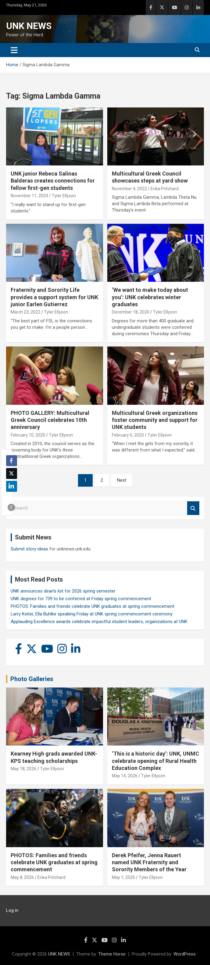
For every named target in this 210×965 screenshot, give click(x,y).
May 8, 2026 (22, 877)
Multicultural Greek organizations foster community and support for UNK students (155, 420)
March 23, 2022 (25, 312)
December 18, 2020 (130, 312)
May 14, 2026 (124, 775)
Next (121, 480)
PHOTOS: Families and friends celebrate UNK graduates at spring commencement (92, 606)
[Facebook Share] (11, 460)
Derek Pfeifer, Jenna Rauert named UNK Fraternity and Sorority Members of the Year (149, 862)
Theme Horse (112, 954)
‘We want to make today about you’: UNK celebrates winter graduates (150, 297)
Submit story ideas (29, 549)
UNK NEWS (29, 25)
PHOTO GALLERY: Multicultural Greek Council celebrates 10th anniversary (50, 420)
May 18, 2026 (23, 768)
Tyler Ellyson (64, 195)
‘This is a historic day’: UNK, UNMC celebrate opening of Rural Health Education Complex (155, 760)
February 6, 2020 (128, 435)
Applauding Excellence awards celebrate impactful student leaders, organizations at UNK (99, 621)
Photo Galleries (31, 679)
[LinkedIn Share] (11, 486)
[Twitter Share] (11, 473)
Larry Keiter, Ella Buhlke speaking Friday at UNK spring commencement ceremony (92, 614)
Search (193, 508)
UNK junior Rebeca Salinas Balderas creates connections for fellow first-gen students (53, 180)
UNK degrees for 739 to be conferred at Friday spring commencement (81, 598)
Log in (12, 910)
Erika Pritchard (165, 188)
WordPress (184, 954)
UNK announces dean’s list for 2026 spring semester (63, 591)
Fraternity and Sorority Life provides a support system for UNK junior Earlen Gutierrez (54, 297)
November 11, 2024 (29, 195)
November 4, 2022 (129, 188)
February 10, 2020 (28, 435)
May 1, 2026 (123, 877)
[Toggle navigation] (14, 50)
